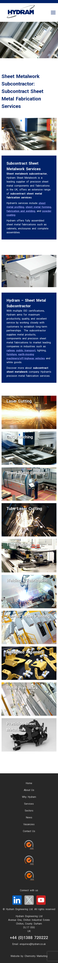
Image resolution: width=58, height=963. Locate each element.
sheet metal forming (38, 207)
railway (10, 350)
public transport (25, 350)
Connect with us (29, 890)
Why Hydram (29, 796)
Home (29, 783)
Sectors (29, 810)
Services (29, 803)
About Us (29, 790)
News (29, 817)
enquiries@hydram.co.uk (33, 944)
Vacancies (28, 824)
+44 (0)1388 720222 (29, 937)
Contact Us (29, 831)
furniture (11, 354)
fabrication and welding (20, 211)
